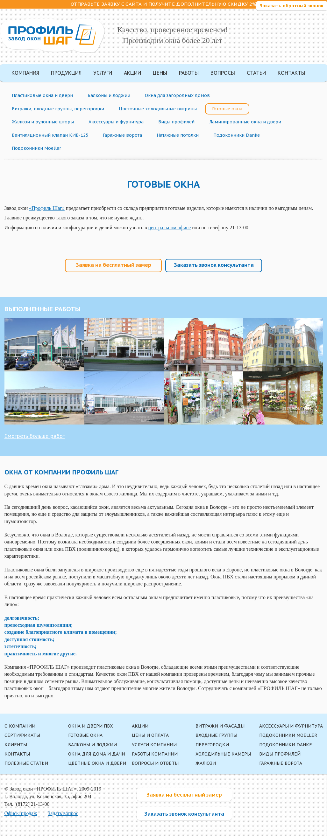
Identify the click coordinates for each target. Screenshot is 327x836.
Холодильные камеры (223, 754)
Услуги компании (154, 745)
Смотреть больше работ (34, 436)
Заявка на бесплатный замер (113, 265)
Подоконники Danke (236, 135)
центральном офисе (169, 227)
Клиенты (15, 745)
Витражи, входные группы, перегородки (58, 109)
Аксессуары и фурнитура (116, 122)
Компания (25, 73)
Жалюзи (205, 763)
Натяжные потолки (178, 135)
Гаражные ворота (122, 135)
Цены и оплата (150, 735)
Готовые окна (227, 109)
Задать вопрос (63, 813)
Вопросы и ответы (155, 763)
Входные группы (216, 735)
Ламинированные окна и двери (245, 122)
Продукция (66, 73)
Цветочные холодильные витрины (158, 109)
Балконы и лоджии (109, 95)
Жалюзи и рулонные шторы (43, 122)
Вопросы (222, 73)
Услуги (102, 73)
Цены (160, 73)
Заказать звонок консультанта (214, 265)
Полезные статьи (26, 763)
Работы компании (155, 754)
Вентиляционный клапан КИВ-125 (50, 135)
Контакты (291, 73)
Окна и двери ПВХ (90, 726)
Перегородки (212, 745)
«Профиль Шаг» (47, 208)
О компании (19, 726)
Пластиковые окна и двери (42, 95)
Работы (189, 73)
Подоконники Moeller (36, 148)
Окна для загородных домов (177, 95)
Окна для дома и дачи (96, 754)
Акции (132, 73)
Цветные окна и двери (97, 763)
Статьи (256, 73)
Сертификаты (22, 735)
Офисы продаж (20, 813)
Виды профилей (176, 122)
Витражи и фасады (220, 726)
